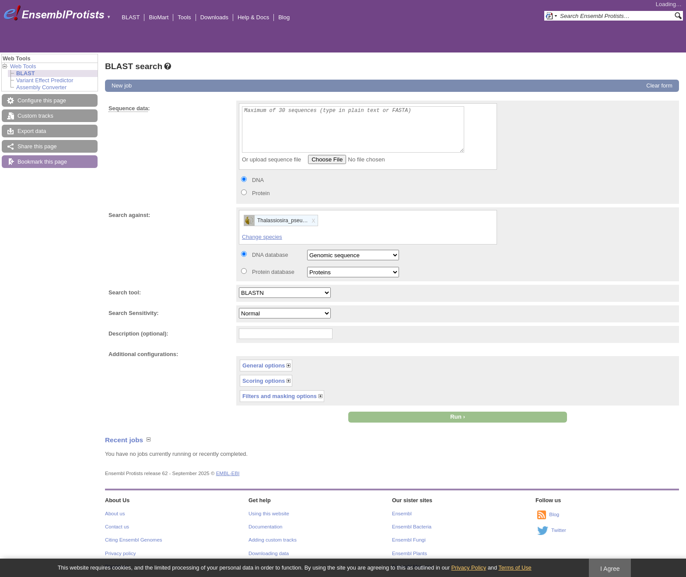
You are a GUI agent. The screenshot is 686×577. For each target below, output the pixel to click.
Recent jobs (124, 440)
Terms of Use (514, 567)
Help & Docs (253, 17)
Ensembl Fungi (409, 539)
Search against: (129, 215)
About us (115, 513)
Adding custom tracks (272, 539)
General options (263, 365)
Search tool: (124, 292)
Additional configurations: (143, 354)
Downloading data (268, 553)
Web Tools (23, 66)
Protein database (273, 272)
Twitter (558, 530)
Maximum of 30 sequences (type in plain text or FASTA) (353, 129)
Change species (262, 237)
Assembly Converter (41, 87)
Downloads (214, 17)
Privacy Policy (468, 567)
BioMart (158, 17)
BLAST (131, 17)
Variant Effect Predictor (44, 80)
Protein (261, 193)
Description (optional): (138, 333)
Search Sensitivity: (133, 313)
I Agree (610, 568)
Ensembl (402, 513)
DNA (258, 180)
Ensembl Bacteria (411, 526)
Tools (184, 17)
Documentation (265, 526)
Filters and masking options (279, 396)
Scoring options (263, 381)
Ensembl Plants (409, 553)
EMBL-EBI (228, 473)
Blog (284, 17)
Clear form (659, 85)
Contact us (117, 526)
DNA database (270, 255)
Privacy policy (120, 553)
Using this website (268, 513)
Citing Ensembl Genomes (133, 539)
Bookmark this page (42, 161)
